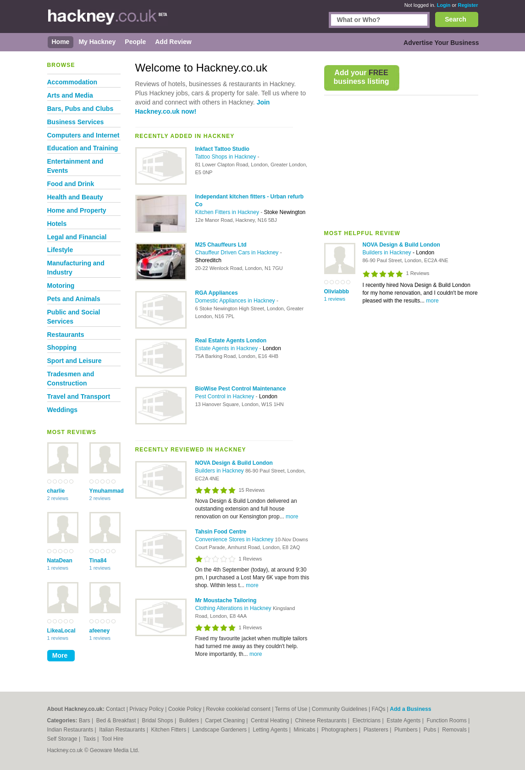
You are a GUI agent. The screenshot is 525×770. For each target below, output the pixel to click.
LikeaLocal (61, 630)
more (432, 300)
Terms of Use (291, 709)
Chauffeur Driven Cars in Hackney (237, 252)
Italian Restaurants (122, 729)
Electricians (367, 720)
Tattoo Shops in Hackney (226, 157)
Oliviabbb (336, 291)
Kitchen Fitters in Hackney (228, 212)
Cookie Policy (185, 709)
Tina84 (98, 560)
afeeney (99, 630)
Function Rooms (447, 720)
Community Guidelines (339, 709)
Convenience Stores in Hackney (235, 539)
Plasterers (377, 729)
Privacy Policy (146, 709)
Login (444, 5)
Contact (115, 709)
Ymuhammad (105, 491)
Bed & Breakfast (117, 720)
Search (455, 19)
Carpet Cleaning (225, 720)
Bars (85, 720)
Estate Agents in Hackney (227, 348)
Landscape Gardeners (220, 729)
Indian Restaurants (71, 729)
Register (468, 5)
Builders (190, 720)
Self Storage (63, 739)
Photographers (340, 729)
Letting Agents (271, 729)
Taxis (90, 739)
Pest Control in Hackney (225, 396)
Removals (455, 729)
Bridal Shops (158, 720)
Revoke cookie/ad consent (238, 709)
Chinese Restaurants (321, 720)
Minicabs (305, 729)
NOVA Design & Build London (401, 245)
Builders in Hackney (388, 252)
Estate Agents (404, 720)
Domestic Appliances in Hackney (235, 300)
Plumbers (406, 729)
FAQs (378, 709)
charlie (56, 491)
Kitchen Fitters (169, 729)
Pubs (431, 729)
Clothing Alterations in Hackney (234, 608)
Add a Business (410, 709)
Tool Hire (112, 739)
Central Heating (271, 720)
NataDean (59, 560)
